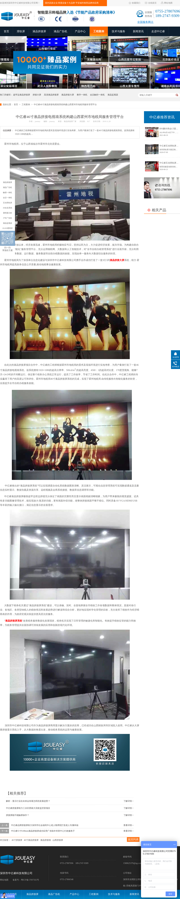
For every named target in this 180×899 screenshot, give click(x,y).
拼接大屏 (37, 95)
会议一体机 (7, 198)
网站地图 (168, 3)
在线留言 (152, 3)
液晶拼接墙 (45, 840)
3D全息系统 (7, 208)
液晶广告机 (60, 31)
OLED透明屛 (7, 228)
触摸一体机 (7, 192)
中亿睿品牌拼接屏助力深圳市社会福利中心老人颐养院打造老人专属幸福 (44, 825)
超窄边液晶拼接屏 (21, 95)
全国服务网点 (145, 22)
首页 (6, 31)
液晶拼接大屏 (67, 95)
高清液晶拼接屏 (51, 95)
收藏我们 (136, 3)
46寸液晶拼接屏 (31, 840)
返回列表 (133, 839)
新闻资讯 (138, 31)
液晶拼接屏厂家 (70, 121)
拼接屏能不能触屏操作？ (17, 815)
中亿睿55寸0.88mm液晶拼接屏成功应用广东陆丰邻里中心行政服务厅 (43, 831)
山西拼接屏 (57, 840)
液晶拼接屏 (39, 31)
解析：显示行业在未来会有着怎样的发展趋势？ (28, 801)
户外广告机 (7, 218)
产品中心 (80, 31)
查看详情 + (128, 825)
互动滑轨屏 (7, 203)
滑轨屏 (21, 31)
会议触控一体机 (97, 95)
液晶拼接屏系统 (13, 620)
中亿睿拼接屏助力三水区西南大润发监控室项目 (28, 808)
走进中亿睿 (158, 31)
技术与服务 (118, 31)
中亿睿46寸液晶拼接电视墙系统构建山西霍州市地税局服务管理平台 (65, 104)
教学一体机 (82, 95)
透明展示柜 (7, 213)
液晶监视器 (113, 95)
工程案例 (98, 31)
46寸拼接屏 (17, 840)
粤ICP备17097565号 (30, 880)
